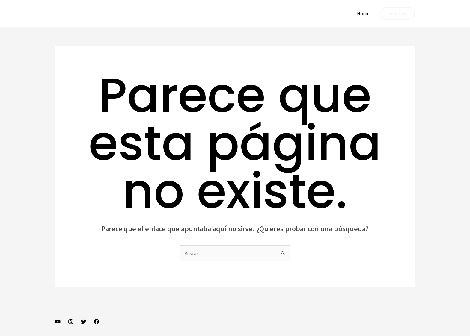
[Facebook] (96, 321)
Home (363, 13)
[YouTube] (58, 321)
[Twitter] (83, 321)
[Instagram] (70, 321)
